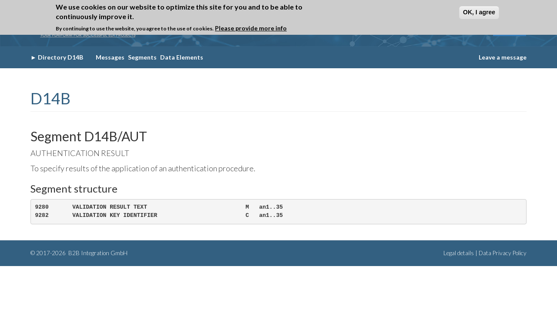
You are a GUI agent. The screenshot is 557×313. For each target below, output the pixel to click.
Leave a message (503, 57)
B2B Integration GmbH (97, 253)
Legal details (458, 253)
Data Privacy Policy (503, 253)
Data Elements (181, 57)
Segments (142, 57)
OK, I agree (479, 12)
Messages (110, 57)
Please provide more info (251, 28)
